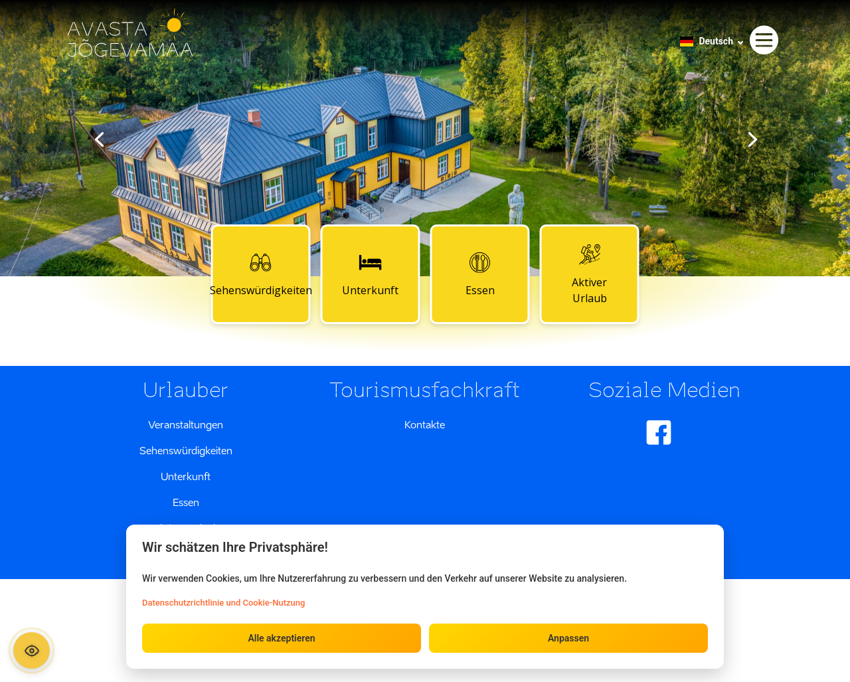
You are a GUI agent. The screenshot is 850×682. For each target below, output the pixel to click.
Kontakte (424, 424)
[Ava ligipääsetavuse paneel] (31, 650)
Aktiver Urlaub (589, 273)
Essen (480, 274)
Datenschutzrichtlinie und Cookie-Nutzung (223, 603)
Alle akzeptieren (281, 638)
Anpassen (568, 638)
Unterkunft (370, 274)
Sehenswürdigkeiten (261, 274)
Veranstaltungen (185, 424)
